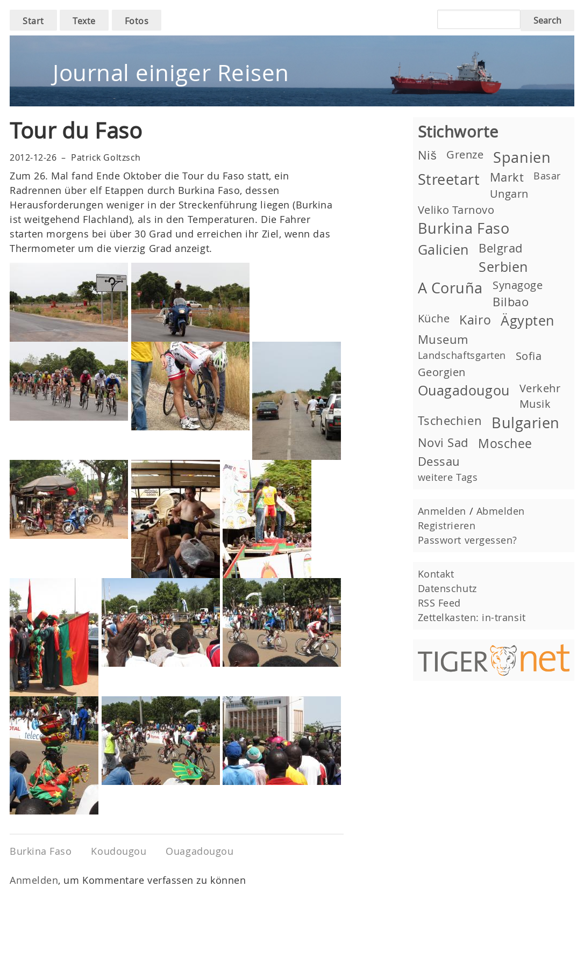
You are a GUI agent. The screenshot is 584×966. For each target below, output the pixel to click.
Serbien (503, 267)
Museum (443, 339)
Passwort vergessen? (467, 540)
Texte (84, 21)
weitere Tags (448, 477)
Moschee (505, 443)
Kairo (475, 319)
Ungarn (509, 193)
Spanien (522, 157)
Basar (547, 175)
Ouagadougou (199, 851)
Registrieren (446, 525)
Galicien (443, 249)
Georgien (442, 372)
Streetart (449, 179)
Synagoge (518, 285)
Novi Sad (443, 442)
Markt (507, 177)
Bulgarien (526, 422)
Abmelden (500, 510)
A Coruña (450, 288)
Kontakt (436, 573)
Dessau (439, 461)
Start (33, 21)
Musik (535, 404)
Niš (427, 155)
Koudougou (118, 851)
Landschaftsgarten (462, 355)
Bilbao (511, 301)
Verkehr (540, 388)
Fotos (137, 21)
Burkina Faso (41, 851)
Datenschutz (447, 588)
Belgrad (501, 248)
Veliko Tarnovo (456, 210)
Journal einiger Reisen (171, 72)
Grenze (464, 154)
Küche (434, 318)
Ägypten (527, 320)
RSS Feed (439, 602)
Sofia (529, 356)
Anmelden (34, 880)
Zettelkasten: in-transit (472, 617)
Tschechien (450, 420)
